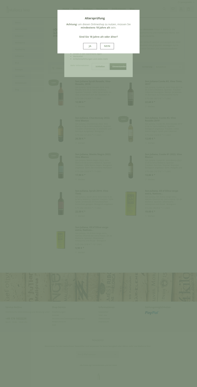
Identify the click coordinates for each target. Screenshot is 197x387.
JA (90, 46)
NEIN (107, 46)
